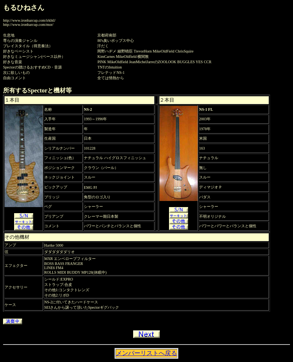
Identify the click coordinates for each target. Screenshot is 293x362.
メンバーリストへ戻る (146, 353)
